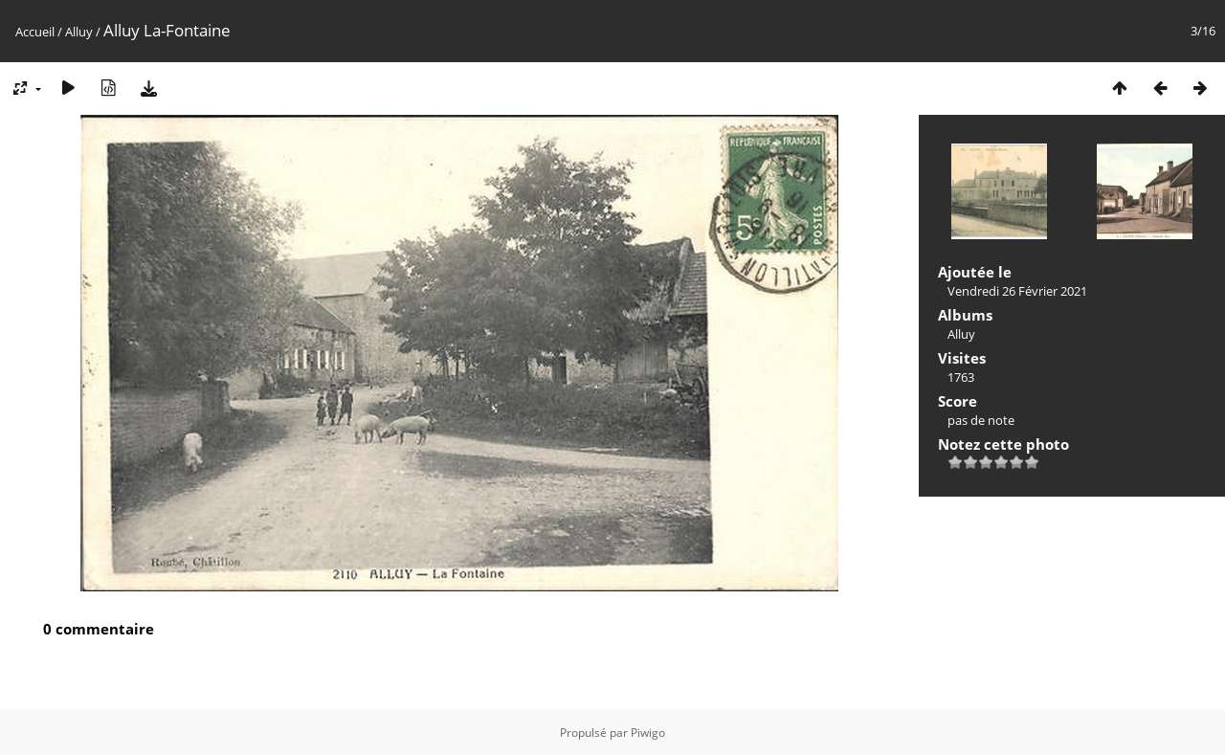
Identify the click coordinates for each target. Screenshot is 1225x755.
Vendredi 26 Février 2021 (1017, 291)
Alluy (79, 31)
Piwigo (648, 732)
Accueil (35, 31)
